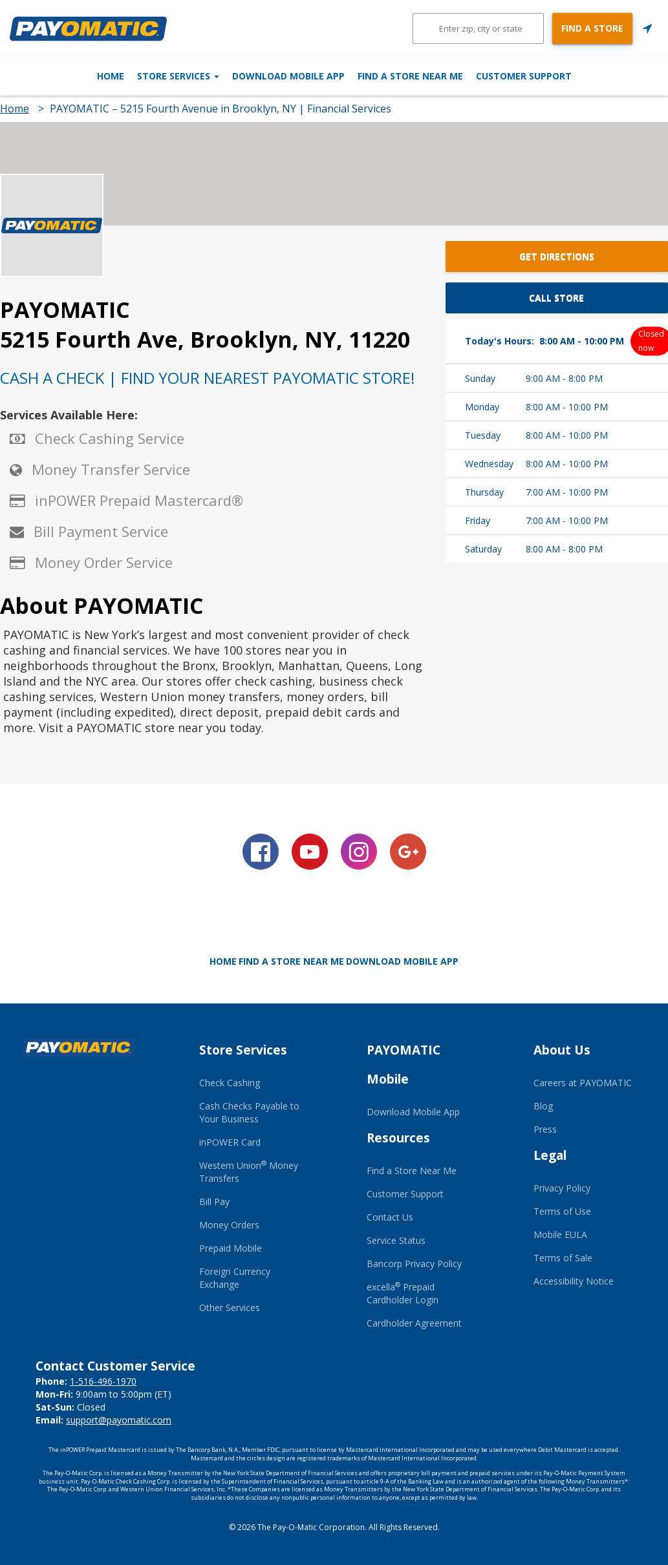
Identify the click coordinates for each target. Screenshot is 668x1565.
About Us (561, 1050)
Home (50, 76)
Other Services (229, 1307)
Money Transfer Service (111, 469)
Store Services (148, 76)
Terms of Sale (562, 1258)
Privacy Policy (561, 1188)
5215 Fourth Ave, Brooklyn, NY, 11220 (205, 339)
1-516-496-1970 (103, 1381)
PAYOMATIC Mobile (403, 1064)
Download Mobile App (288, 76)
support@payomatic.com (118, 1420)
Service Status (396, 1240)
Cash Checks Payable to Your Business (249, 1112)
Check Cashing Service (109, 438)
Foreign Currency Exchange (234, 1277)
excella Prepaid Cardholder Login (402, 1293)
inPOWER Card (230, 1142)
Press (545, 1129)
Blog (543, 1106)
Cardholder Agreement (414, 1323)
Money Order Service (104, 562)
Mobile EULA (560, 1234)
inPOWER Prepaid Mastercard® (139, 500)
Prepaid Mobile (230, 1248)
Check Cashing (229, 1083)
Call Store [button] (556, 297)
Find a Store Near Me (440, 76)
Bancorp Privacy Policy (414, 1263)
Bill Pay (214, 1201)
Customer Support (584, 76)
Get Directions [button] (556, 256)
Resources (398, 1137)
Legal (549, 1155)
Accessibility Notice (573, 1281)
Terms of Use (562, 1211)
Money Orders (229, 1225)
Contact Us (390, 1217)
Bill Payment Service (101, 531)
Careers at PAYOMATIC (582, 1083)
